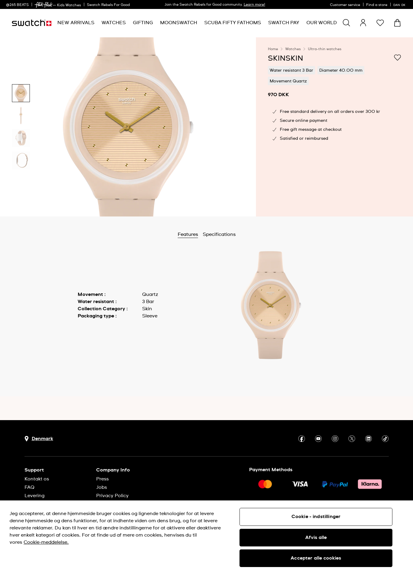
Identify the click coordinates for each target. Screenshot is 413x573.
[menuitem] (76, 22)
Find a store (376, 5)
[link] (44, 5)
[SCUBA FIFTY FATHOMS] (232, 23)
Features (203, 234)
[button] (380, 23)
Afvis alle (316, 537)
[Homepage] (31, 22)
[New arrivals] (75, 23)
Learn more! (254, 5)
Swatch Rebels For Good (108, 5)
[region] (334, 126)
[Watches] (114, 23)
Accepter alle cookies (316, 558)
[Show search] (346, 23)
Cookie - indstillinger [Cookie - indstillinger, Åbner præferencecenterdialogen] (316, 516)
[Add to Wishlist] (397, 58)
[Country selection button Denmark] (38, 439)
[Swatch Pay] (283, 23)
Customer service (345, 5)
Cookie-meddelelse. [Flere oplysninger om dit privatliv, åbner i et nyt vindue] (46, 542)
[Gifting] (143, 23)
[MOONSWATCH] (178, 23)
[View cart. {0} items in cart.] (397, 23)
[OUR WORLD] (321, 23)
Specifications (234, 234)
